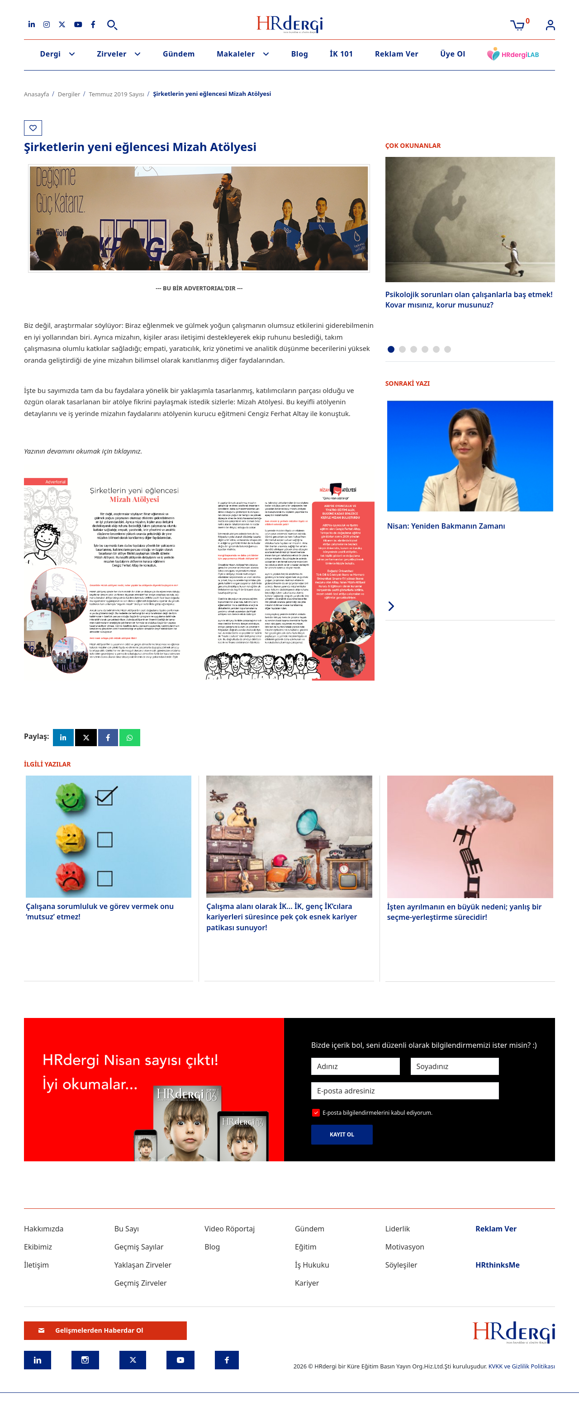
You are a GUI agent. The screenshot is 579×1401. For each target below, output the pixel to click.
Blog (299, 54)
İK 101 (341, 54)
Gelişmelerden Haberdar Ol (90, 1332)
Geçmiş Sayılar (139, 1249)
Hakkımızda (43, 1231)
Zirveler (112, 54)
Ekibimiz (38, 1249)
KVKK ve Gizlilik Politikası (522, 1368)
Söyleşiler (401, 1267)
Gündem (179, 54)
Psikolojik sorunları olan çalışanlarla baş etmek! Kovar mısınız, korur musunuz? (469, 299)
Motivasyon (405, 1249)
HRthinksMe (497, 1267)
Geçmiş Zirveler (140, 1285)
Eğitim (306, 1249)
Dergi (50, 54)
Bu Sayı (126, 1231)
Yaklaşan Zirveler (142, 1267)
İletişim (36, 1267)
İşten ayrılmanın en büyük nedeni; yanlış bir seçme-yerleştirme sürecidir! (464, 914)
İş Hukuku (312, 1267)
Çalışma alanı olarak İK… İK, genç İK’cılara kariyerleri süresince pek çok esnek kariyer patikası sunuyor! (281, 919)
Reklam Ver (396, 54)
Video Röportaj (229, 1231)
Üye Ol (452, 54)
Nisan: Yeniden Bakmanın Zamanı (446, 525)
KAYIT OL (342, 1137)
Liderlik (397, 1231)
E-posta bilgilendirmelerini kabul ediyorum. (377, 1115)
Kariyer (307, 1285)
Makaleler (236, 54)
